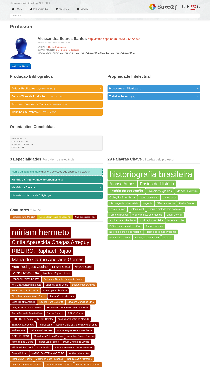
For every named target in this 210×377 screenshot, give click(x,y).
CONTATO (62, 9)
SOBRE (82, 9)
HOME (17, 9)
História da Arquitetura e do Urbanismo (56, 179)
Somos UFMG (163, 6)
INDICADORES (39, 9)
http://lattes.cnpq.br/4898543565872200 (114, 39)
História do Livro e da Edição (56, 195)
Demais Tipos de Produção (56, 96)
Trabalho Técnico (154, 96)
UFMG (191, 7)
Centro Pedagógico (57, 47)
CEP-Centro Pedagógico (67, 50)
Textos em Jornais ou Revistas (56, 104)
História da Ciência (56, 187)
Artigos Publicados (56, 88)
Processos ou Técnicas (154, 88)
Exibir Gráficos (20, 66)
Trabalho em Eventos (56, 112)
